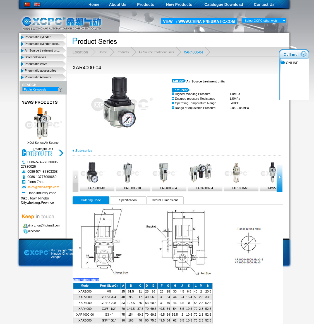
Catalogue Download (223, 4)
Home (93, 4)
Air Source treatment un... (42, 50)
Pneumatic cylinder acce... (43, 43)
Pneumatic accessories (40, 70)
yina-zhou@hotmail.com (41, 225)
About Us (117, 4)
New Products (179, 4)
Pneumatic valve (36, 63)
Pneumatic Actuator (38, 77)
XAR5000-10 (92, 176)
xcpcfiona (30, 231)
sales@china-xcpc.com (43, 187)
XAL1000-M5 (236, 176)
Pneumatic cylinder (38, 37)
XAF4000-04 (164, 176)
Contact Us (264, 4)
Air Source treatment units (156, 52)
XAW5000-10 (272, 176)
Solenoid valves (35, 57)
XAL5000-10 (128, 176)
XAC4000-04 (200, 176)
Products (145, 4)
